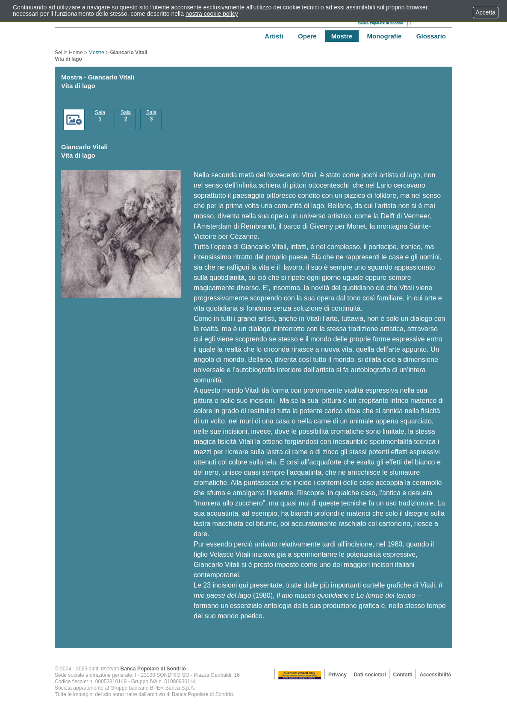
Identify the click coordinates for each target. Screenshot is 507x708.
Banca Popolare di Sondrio (153, 669)
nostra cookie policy (212, 13)
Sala (100, 115)
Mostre (96, 53)
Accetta (485, 12)
